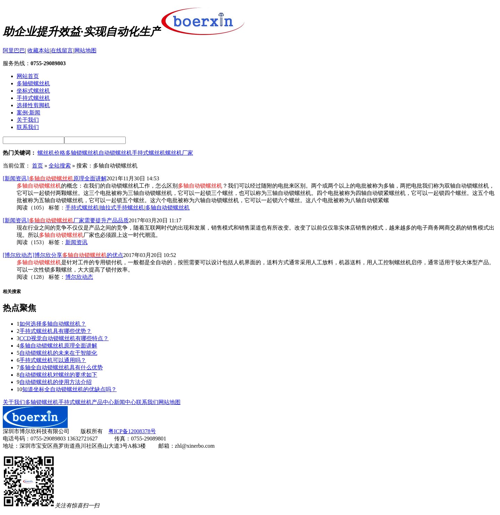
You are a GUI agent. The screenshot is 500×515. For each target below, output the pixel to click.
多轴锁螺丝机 (33, 83)
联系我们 (28, 127)
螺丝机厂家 (179, 153)
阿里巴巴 (14, 50)
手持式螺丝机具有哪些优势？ (55, 331)
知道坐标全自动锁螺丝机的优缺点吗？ (69, 389)
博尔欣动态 (79, 277)
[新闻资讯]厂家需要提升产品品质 (66, 220)
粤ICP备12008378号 (132, 431)
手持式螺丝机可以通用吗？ (52, 360)
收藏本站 (38, 50)
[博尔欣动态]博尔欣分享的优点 (63, 255)
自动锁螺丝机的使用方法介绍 (55, 382)
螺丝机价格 (51, 153)
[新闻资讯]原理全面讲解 (55, 178)
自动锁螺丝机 (115, 153)
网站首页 (28, 76)
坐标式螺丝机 (33, 91)
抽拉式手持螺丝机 (122, 208)
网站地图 (85, 50)
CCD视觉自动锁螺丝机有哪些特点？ (64, 338)
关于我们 (28, 120)
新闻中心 (125, 402)
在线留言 (62, 50)
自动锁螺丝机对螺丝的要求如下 (58, 375)
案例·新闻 (28, 112)
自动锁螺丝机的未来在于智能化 (58, 353)
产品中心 (103, 402)
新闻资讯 (76, 242)
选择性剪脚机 (33, 105)
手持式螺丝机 (33, 98)
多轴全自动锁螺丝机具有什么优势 (61, 367)
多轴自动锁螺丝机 (167, 208)
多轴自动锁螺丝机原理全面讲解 (58, 346)
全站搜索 (60, 166)
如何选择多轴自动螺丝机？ (52, 324)
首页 (37, 166)
